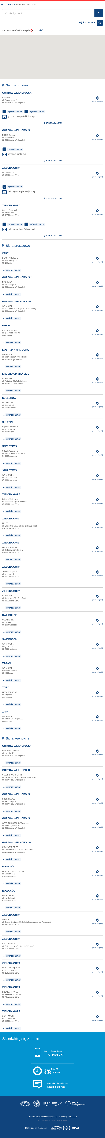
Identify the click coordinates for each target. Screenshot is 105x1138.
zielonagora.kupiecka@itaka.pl (22, 191)
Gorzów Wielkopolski (17, 93)
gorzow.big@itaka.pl (17, 154)
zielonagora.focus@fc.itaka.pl (21, 229)
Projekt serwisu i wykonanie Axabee (52, 1120)
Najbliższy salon (91, 22)
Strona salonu (52, 123)
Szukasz (22, 30)
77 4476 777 (55, 1054)
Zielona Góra (11, 168)
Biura (10, 4)
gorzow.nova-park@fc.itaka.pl (21, 116)
